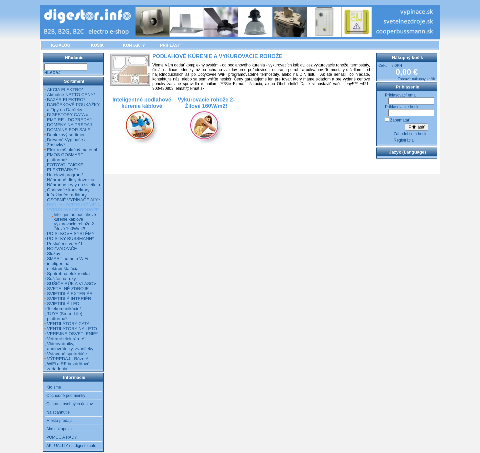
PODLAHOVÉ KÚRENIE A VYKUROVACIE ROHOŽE (73, 207)
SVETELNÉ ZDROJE (68, 288)
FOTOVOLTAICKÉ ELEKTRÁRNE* (65, 167)
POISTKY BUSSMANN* (70, 238)
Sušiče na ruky (61, 278)
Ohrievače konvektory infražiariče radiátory (68, 192)
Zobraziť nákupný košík (416, 79)
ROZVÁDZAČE (62, 248)
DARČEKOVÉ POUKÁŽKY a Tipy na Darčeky (73, 107)
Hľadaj (52, 72)
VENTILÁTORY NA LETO (72, 328)
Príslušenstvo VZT (65, 243)
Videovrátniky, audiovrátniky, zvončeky (70, 346)
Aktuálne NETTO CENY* (71, 94)
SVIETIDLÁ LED (63, 303)
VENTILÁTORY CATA (68, 323)
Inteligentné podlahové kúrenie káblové (75, 217)
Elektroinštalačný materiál (72, 149)
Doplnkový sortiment (67, 134)
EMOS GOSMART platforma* (65, 157)
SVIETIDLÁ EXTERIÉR (70, 293)
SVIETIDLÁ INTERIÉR (69, 298)
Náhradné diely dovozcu (70, 179)
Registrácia (404, 140)
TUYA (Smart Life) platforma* (64, 316)
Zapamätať (400, 120)
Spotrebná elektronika (68, 273)
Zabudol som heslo (410, 134)
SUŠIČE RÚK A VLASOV (71, 283)
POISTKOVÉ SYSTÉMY (71, 233)
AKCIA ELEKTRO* (65, 89)
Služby (53, 253)
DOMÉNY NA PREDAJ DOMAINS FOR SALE (69, 127)
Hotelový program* (65, 174)
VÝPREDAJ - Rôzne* (68, 358)
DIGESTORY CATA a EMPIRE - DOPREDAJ (69, 117)
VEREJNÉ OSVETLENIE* (72, 333)
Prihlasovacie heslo (402, 106)
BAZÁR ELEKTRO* (66, 99)
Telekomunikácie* (64, 308)
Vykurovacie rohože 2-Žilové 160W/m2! (74, 226)
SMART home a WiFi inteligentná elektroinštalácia (67, 263)
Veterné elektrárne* (66, 338)
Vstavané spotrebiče (67, 353)
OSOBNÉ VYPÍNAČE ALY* (73, 199)
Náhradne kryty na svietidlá (73, 184)
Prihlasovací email (401, 95)
